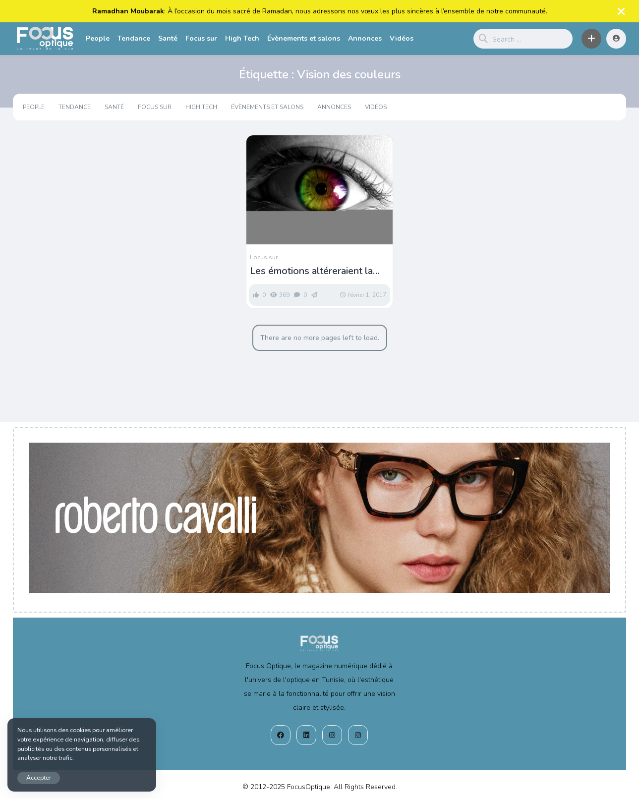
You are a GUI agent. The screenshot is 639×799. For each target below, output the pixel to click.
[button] (591, 39)
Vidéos (401, 38)
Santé (167, 38)
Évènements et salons (303, 38)
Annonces (365, 38)
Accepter (38, 777)
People (98, 38)
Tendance (133, 38)
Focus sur (201, 38)
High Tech (242, 38)
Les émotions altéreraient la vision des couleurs (311, 271)
